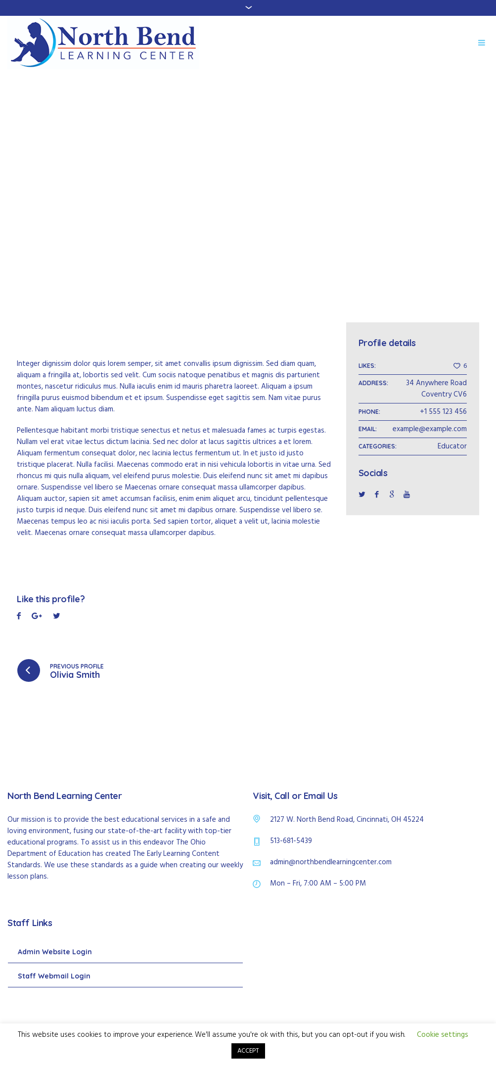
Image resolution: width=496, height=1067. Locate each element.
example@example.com (430, 429)
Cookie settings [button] (442, 1035)
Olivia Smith (75, 674)
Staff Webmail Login (54, 976)
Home (223, 186)
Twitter (37, 617)
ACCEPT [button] (248, 1051)
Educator (452, 446)
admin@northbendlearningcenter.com (331, 862)
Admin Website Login (55, 951)
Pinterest (56, 617)
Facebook (19, 617)
